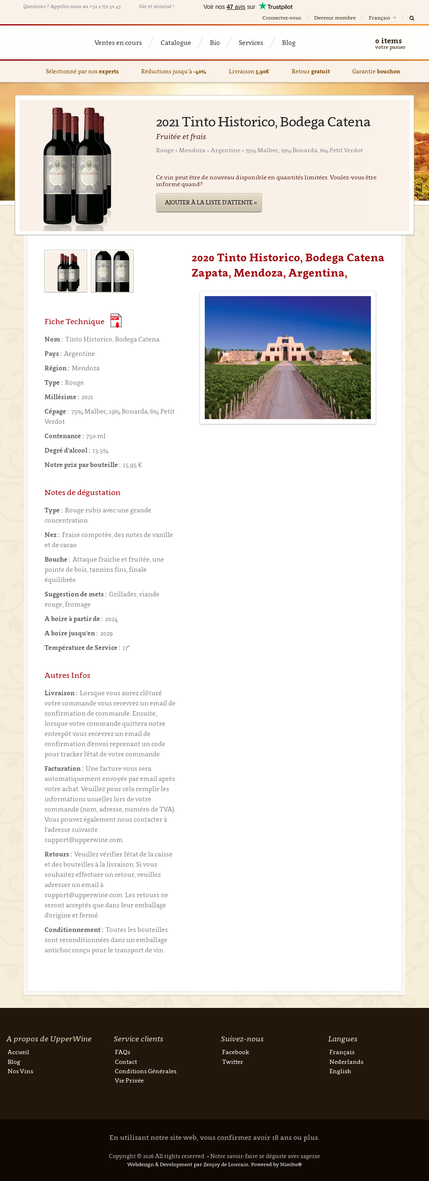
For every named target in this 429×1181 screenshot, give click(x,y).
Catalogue (176, 42)
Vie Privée (129, 1080)
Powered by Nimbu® (276, 1164)
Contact (126, 1061)
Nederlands (346, 1061)
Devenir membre (335, 17)
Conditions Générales (145, 1071)
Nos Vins (20, 1071)
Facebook (235, 1051)
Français (383, 17)
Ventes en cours (118, 42)
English (340, 1071)
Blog (288, 42)
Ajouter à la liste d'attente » (211, 202)
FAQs (122, 1051)
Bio (215, 42)
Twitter (232, 1061)
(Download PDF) (116, 320)
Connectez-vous (281, 17)
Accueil (18, 1051)
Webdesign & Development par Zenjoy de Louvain (187, 1164)
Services (251, 42)
